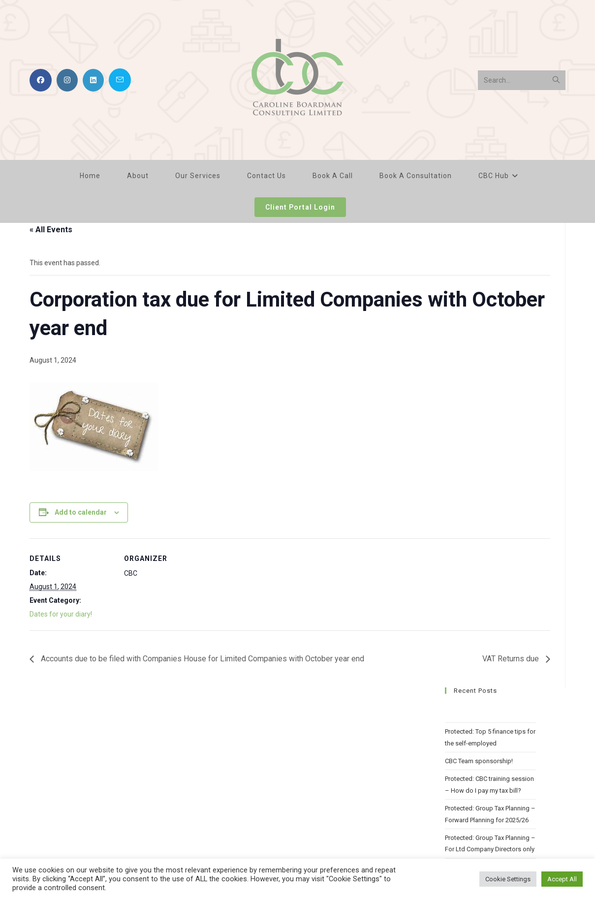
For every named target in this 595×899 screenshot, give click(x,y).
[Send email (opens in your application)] (120, 80)
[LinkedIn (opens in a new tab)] (93, 80)
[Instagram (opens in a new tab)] (67, 80)
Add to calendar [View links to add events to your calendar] (81, 512)
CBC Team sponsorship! (479, 761)
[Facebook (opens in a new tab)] (41, 80)
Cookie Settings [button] (508, 879)
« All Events (51, 229)
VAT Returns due (511, 658)
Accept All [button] (562, 879)
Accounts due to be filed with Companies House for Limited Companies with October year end (201, 658)
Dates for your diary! (61, 614)
